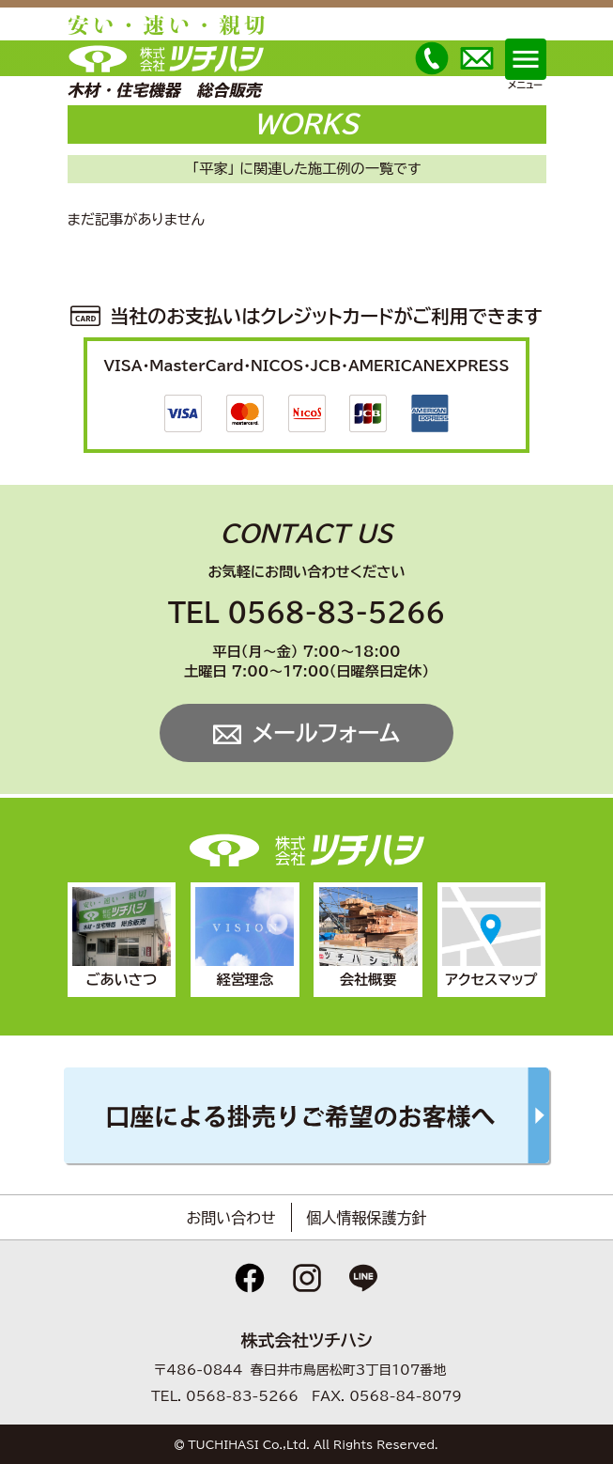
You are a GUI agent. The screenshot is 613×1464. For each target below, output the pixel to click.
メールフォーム (326, 733)
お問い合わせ (230, 1217)
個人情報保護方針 (367, 1217)
